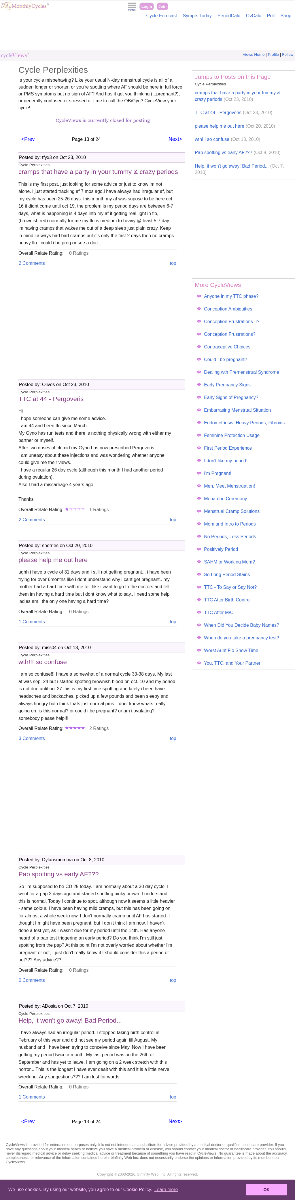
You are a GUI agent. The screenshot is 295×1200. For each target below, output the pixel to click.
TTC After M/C (215, 612)
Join (162, 6)
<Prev (28, 139)
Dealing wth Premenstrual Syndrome (238, 372)
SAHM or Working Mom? (226, 561)
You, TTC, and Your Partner (228, 663)
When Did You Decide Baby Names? (238, 625)
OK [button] (266, 1189)
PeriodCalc (229, 15)
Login (146, 6)
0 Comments (32, 980)
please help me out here (235, 126)
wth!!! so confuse (227, 139)
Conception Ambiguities (224, 308)
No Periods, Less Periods (226, 536)
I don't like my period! (222, 460)
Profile (273, 54)
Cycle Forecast (161, 15)
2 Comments (32, 263)
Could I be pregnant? (222, 359)
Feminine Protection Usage (228, 435)
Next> (175, 139)
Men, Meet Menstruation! (226, 486)
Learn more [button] (166, 1189)
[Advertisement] (147, 35)
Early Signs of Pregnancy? (227, 397)
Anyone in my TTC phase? (227, 296)
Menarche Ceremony (222, 498)
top (173, 263)
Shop (286, 15)
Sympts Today (197, 15)
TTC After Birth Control (224, 599)
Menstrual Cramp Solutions (228, 511)
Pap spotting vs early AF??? (238, 152)
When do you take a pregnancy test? (238, 637)
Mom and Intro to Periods (226, 524)
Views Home (254, 54)
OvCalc (253, 15)
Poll (271, 15)
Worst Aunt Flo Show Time (227, 650)
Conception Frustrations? (226, 334)
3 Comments (32, 738)
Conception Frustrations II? (228, 321)
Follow (287, 54)
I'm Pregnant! (214, 473)
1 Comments (32, 621)
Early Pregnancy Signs (224, 384)
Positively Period (217, 549)
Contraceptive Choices (223, 346)
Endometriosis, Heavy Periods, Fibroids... (242, 422)
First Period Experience (224, 448)
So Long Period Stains (223, 574)
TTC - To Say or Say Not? (227, 587)
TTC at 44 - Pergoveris (233, 112)
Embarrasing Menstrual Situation (234, 410)
